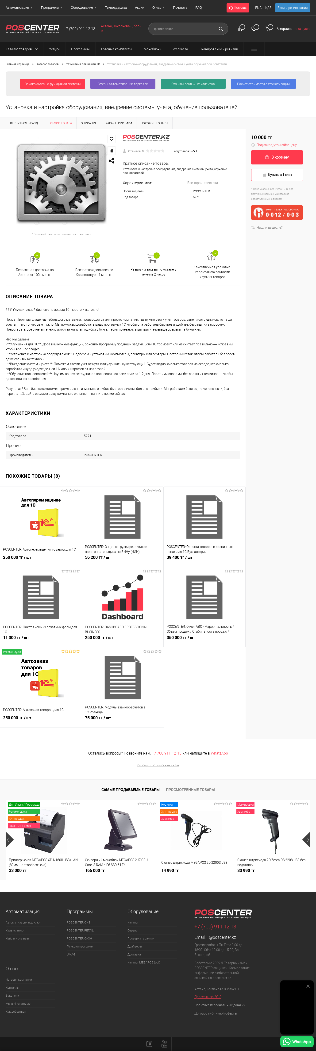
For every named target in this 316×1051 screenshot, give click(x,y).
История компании (19, 979)
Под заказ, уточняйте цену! (274, 145)
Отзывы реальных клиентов (193, 84)
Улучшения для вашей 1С (83, 64)
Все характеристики (202, 183)
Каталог (133, 922)
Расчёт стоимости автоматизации (263, 84)
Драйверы (134, 946)
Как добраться (16, 1011)
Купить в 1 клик (277, 175)
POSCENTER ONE (78, 922)
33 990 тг (246, 870)
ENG (258, 8)
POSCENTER (201, 191)
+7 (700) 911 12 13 (79, 29)
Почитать (180, 7)
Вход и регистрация (292, 8)
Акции (139, 7)
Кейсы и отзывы (17, 938)
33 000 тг (18, 870)
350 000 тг (181, 640)
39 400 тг (180, 560)
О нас (158, 7)
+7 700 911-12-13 (166, 753)
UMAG (71, 954)
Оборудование (84, 7)
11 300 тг (16, 640)
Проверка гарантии (140, 938)
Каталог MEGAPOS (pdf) (143, 962)
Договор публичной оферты (215, 1013)
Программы (51, 7)
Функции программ (80, 946)
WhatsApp (219, 753)
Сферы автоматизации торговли (123, 84)
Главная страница (17, 64)
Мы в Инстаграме (18, 1003)
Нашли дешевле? (266, 227)
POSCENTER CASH (79, 938)
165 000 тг (95, 870)
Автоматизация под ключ (23, 922)
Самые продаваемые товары (130, 789)
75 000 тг (98, 720)
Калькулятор (14, 930)
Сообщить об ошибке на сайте (158, 765)
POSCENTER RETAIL (80, 930)
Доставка (134, 954)
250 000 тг (17, 560)
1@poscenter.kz (221, 937)
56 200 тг (98, 560)
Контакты (12, 987)
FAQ (198, 7)
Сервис (132, 930)
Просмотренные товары (190, 789)
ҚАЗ (268, 8)
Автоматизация (19, 7)
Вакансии (12, 995)
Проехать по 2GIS (207, 997)
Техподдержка (116, 7)
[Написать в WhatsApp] (297, 1042)
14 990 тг (170, 870)
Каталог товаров (23, 49)
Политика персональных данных (219, 1005)
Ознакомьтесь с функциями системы (53, 84)
